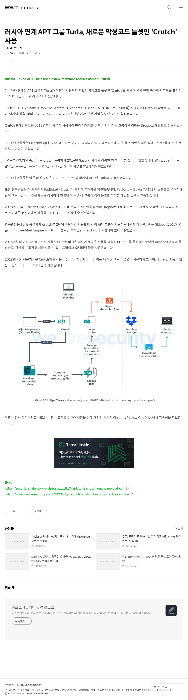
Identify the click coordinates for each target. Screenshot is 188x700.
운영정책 (9, 685)
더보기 (179, 528)
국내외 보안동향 (13, 48)
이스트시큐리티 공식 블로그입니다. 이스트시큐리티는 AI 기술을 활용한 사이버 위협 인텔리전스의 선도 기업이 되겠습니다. (82, 613)
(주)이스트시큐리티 (14, 690)
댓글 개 (10, 587)
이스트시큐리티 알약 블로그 (33, 607)
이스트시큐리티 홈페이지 (28, 685)
